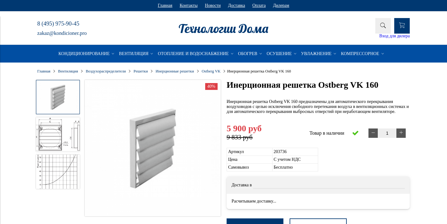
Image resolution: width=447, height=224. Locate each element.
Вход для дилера (394, 36)
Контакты (189, 5)
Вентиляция (68, 71)
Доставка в (242, 185)
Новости (213, 5)
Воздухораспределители (106, 71)
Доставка (236, 5)
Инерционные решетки (175, 71)
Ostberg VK (211, 71)
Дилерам (281, 5)
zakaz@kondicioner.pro (62, 33)
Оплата (259, 5)
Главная (165, 5)
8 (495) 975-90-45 (58, 24)
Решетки (140, 71)
